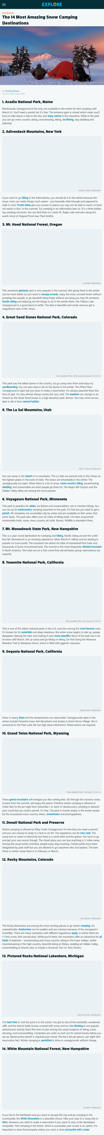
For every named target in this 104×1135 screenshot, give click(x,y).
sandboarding (9, 387)
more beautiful (62, 635)
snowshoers (53, 814)
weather (74, 394)
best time (12, 1022)
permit (5, 513)
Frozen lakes (24, 205)
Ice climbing (76, 1025)
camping (85, 925)
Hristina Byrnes (12, 91)
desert (28, 476)
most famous (87, 628)
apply (75, 933)
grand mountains (18, 799)
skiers (32, 506)
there (21, 717)
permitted (46, 1040)
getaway (23, 290)
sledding (6, 487)
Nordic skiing (9, 301)
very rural (85, 833)
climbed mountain (92, 546)
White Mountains (30, 1118)
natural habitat (31, 401)
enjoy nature (54, 116)
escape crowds (49, 294)
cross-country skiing (71, 483)
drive (5, 1122)
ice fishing (68, 119)
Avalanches (24, 929)
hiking (25, 197)
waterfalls (26, 632)
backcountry (25, 509)
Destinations (8, 13)
